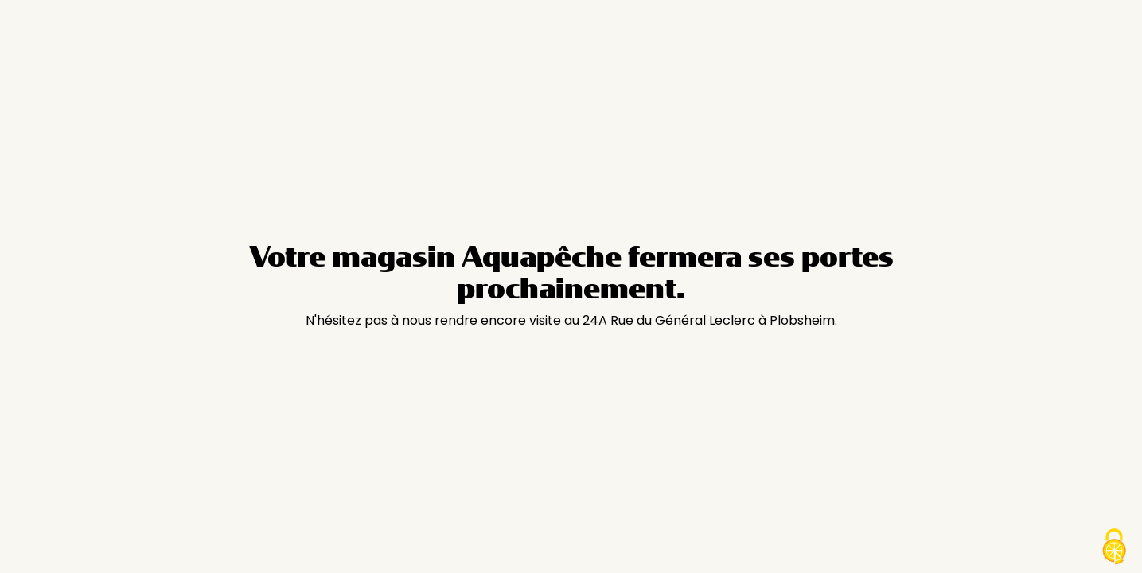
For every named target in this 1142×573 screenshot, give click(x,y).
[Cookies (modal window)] (1114, 546)
